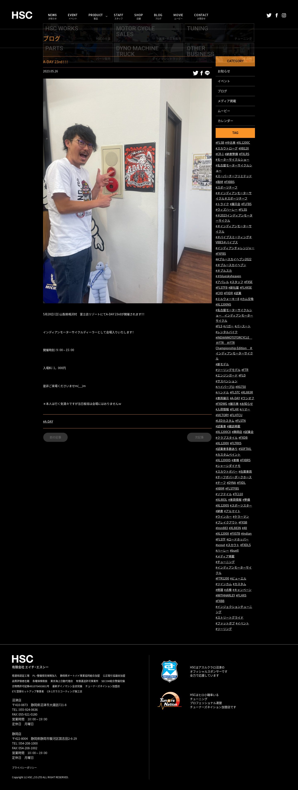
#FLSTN (240, 420)
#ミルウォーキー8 (227, 299)
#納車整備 (231, 154)
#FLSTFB (221, 288)
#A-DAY (48, 421)
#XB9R (220, 488)
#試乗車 (221, 426)
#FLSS (243, 210)
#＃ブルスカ (224, 271)
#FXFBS (221, 254)
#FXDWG (221, 404)
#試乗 (237, 293)
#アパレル (222, 282)
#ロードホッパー (238, 539)
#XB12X (244, 148)
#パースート (243, 326)
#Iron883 (222, 528)
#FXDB (243, 437)
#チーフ (221, 483)
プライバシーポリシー (24, 768)
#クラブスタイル (227, 437)
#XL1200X (222, 534)
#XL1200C (243, 143)
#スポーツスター (241, 505)
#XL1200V (222, 443)
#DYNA (231, 483)
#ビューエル (238, 578)
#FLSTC (235, 392)
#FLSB (220, 143)
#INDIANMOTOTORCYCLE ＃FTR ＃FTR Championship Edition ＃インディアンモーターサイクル (234, 348)
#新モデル (222, 364)
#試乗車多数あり (227, 449)
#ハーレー (222, 551)
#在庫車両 (245, 471)
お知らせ (224, 71)
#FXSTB (235, 534)
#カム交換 (247, 299)
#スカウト (232, 545)
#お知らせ (246, 404)
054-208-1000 (28, 743)
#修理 (219, 590)
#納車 (219, 511)
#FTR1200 (222, 578)
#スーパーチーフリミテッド (234, 176)
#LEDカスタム (225, 420)
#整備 (246, 500)
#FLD (242, 375)
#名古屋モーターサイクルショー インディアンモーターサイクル (234, 315)
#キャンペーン (242, 590)
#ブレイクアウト (227, 522)
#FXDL (241, 483)
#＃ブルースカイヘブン (231, 265)
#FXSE (248, 282)
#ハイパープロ (225, 387)
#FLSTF (221, 539)
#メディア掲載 (225, 556)
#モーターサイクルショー (232, 160)
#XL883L (221, 500)
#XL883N (235, 528)
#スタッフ (236, 282)
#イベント (242, 623)
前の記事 (55, 437)
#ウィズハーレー (227, 210)
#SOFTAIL (245, 449)
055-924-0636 (28, 709)
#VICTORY (222, 415)
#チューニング (225, 562)
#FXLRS (244, 154)
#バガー (228, 326)
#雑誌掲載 (233, 426)
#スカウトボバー (227, 471)
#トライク (222, 204)
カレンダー (225, 120)
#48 (244, 528)
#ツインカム (224, 584)
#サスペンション (226, 381)
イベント (224, 81)
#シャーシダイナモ (228, 466)
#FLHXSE (246, 288)
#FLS (219, 326)
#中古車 (230, 143)
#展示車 (233, 404)
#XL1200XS (223, 460)
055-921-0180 (28, 714)
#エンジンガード (227, 375)
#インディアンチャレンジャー (235, 248)
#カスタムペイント (228, 454)
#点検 (228, 590)
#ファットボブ (225, 623)
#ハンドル (222, 392)
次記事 (199, 437)
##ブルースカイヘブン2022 (233, 259)
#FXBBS (229, 182)
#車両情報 (235, 500)
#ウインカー (224, 517)
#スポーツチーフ (226, 187)
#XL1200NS (223, 304)
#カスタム (239, 584)
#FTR (245, 370)
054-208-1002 (28, 748)
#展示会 (235, 204)
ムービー (224, 111)
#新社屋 (233, 288)
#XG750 (241, 387)
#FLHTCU (236, 415)
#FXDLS (245, 545)
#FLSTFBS (232, 488)
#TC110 (238, 494)
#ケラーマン (241, 517)
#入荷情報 (222, 409)
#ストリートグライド (229, 618)
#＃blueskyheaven (228, 276)
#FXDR (228, 293)
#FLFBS (246, 204)
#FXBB (220, 601)
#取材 (219, 182)
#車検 (235, 460)
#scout (220, 545)
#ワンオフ (247, 398)
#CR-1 (220, 154)
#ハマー (245, 409)
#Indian (246, 534)
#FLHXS (241, 595)
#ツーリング (224, 629)
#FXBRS (245, 460)
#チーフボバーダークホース (234, 477)
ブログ (222, 91)
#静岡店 (237, 432)
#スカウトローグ (227, 148)
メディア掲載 (227, 101)
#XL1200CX (223, 432)
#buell (234, 551)
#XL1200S (222, 505)
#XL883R (247, 392)
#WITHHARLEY (225, 595)
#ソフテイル (224, 494)
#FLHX (234, 409)
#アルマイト (232, 511)
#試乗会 (248, 432)
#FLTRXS (235, 443)
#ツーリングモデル (228, 370)
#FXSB (243, 522)
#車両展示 (222, 398)
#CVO (219, 293)
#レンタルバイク (227, 332)
